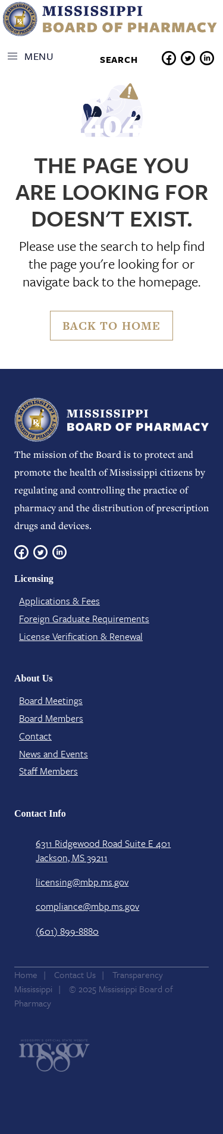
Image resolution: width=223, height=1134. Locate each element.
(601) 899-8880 (67, 931)
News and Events (53, 754)
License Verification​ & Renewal (81, 636)
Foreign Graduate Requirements (84, 618)
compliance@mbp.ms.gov (87, 906)
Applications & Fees (59, 601)
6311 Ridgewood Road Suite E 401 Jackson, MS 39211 (103, 850)
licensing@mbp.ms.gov (82, 882)
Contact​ (35, 736)
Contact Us (75, 974)
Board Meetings (51, 700)
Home (25, 974)
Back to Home (111, 326)
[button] (34, 56)
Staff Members (48, 771)
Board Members (51, 718)
